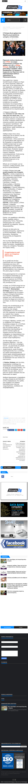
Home (4, 27)
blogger (18, 468)
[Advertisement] (14, 611)
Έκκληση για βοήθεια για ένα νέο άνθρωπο (17, 578)
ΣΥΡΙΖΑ (7, 62)
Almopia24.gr (6, 418)
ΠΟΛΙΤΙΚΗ (8, 27)
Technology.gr (24, 782)
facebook (24, 468)
